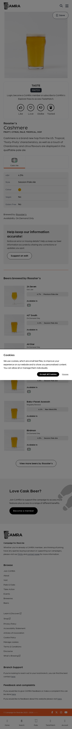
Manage (65, 374)
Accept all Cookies (48, 374)
